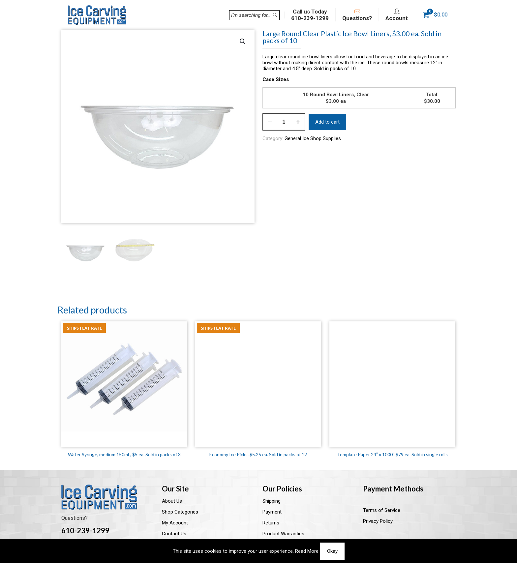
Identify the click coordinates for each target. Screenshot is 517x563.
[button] (243, 41)
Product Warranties (283, 534)
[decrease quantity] (270, 122)
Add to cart (327, 122)
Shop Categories (180, 512)
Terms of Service (381, 510)
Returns (270, 523)
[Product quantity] (283, 122)
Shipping (271, 501)
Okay (332, 551)
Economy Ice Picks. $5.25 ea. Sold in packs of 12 (258, 454)
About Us (172, 501)
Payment (272, 512)
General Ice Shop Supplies (313, 138)
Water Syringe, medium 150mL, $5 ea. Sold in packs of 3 (124, 454)
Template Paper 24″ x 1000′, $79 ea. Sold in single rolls (392, 454)
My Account (175, 523)
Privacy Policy (378, 521)
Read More (307, 551)
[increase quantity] (298, 122)
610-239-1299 (85, 530)
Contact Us (174, 534)
